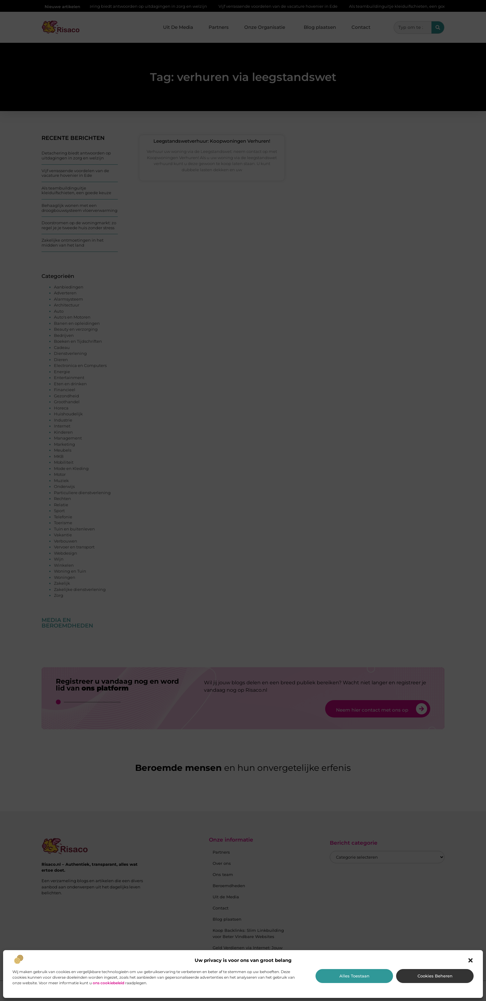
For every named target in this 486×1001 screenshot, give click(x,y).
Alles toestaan (354, 975)
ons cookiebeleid (108, 983)
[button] (470, 960)
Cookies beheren (435, 975)
